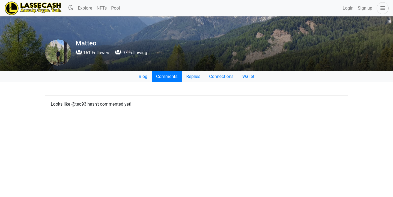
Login (348, 8)
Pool (115, 8)
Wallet (248, 76)
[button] (381, 8)
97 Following (131, 52)
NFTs (102, 8)
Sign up (365, 8)
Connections (221, 76)
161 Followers (93, 52)
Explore (85, 8)
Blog (143, 76)
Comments (166, 76)
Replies (193, 76)
